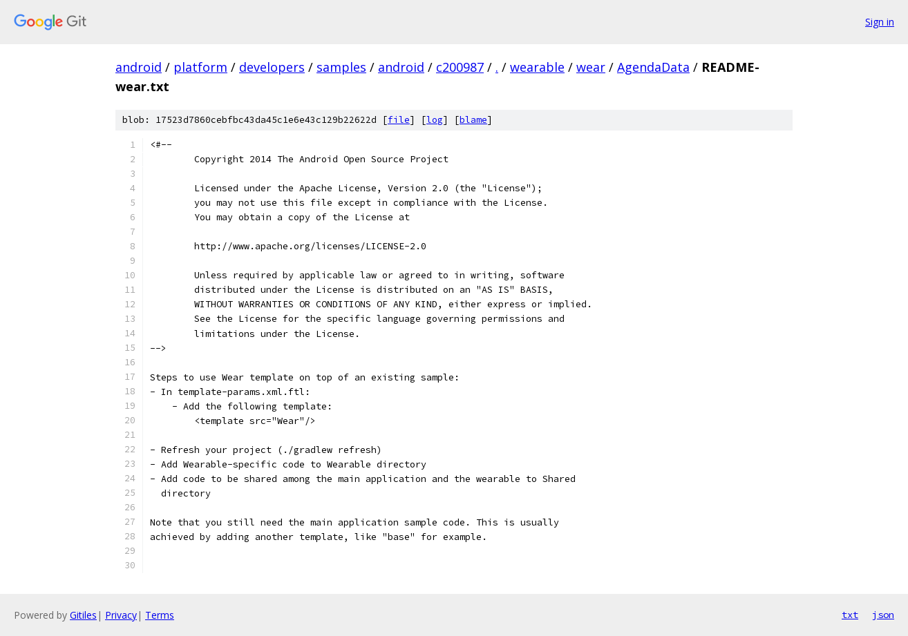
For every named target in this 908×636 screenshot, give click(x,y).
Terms (159, 614)
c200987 (460, 67)
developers (272, 67)
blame (473, 120)
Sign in (879, 21)
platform (200, 67)
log (434, 120)
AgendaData (653, 67)
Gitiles (83, 614)
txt (850, 614)
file (399, 120)
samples (341, 67)
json (883, 614)
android (138, 67)
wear (590, 67)
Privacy (121, 614)
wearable (537, 67)
